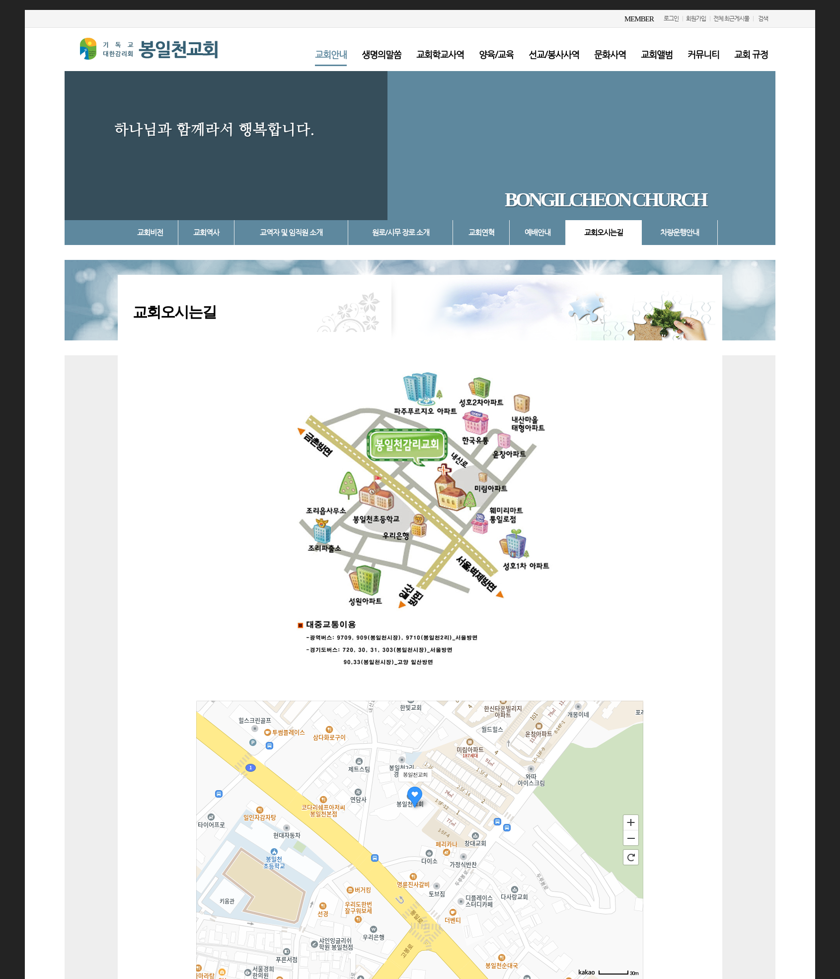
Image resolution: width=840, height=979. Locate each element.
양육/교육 (496, 54)
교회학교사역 (440, 54)
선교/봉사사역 (554, 54)
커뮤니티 (703, 54)
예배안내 (537, 232)
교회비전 (150, 232)
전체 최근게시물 (731, 18)
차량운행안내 (679, 232)
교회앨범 (657, 54)
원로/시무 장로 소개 (400, 232)
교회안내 (331, 54)
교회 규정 (751, 54)
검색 (763, 18)
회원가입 (696, 18)
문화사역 (610, 54)
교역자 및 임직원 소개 (291, 232)
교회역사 (206, 232)
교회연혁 (481, 232)
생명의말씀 (381, 54)
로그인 (671, 18)
